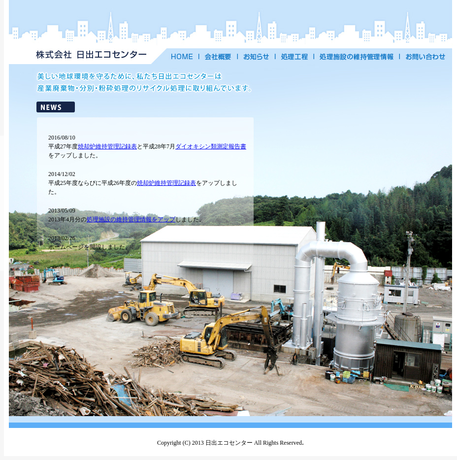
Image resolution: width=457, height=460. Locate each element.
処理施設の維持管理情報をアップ (131, 219)
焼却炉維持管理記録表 (107, 146)
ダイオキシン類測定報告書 (210, 146)
